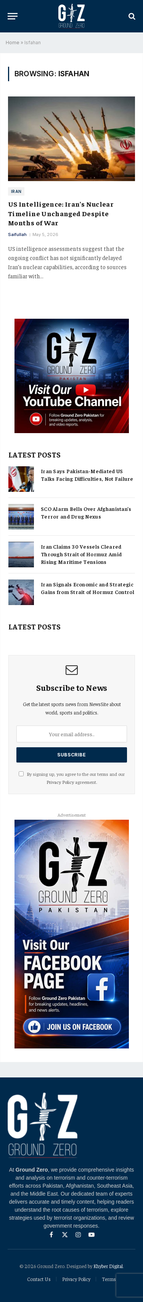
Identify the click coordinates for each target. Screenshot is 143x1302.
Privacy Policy (60, 782)
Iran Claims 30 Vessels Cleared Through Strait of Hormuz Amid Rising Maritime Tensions (81, 554)
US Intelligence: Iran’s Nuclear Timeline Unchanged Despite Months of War (61, 213)
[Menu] (13, 16)
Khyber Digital (108, 1266)
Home (12, 42)
